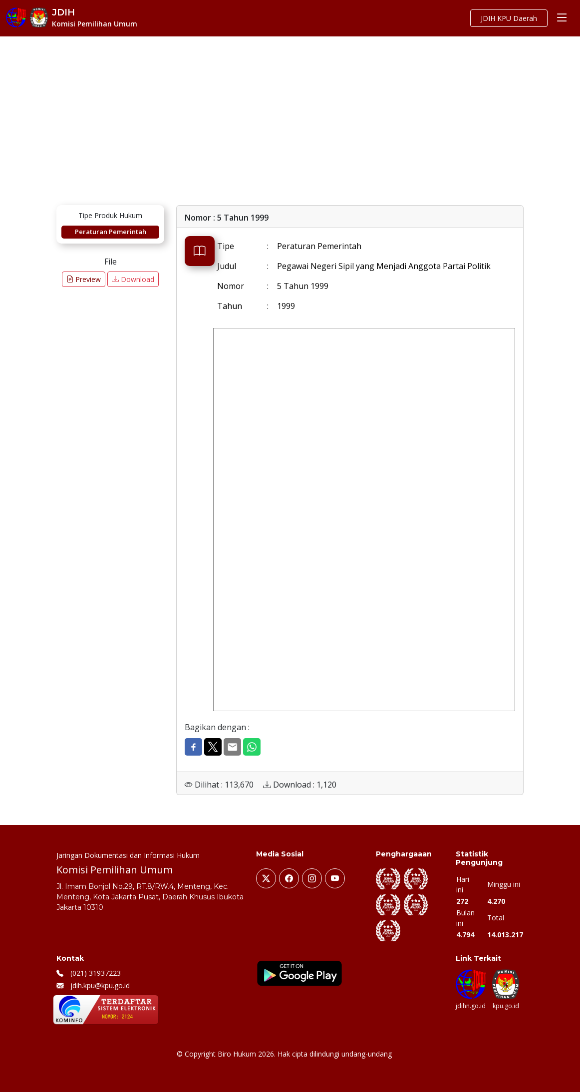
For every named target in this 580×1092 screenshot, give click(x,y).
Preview (83, 279)
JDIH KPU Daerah (509, 18)
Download (133, 279)
